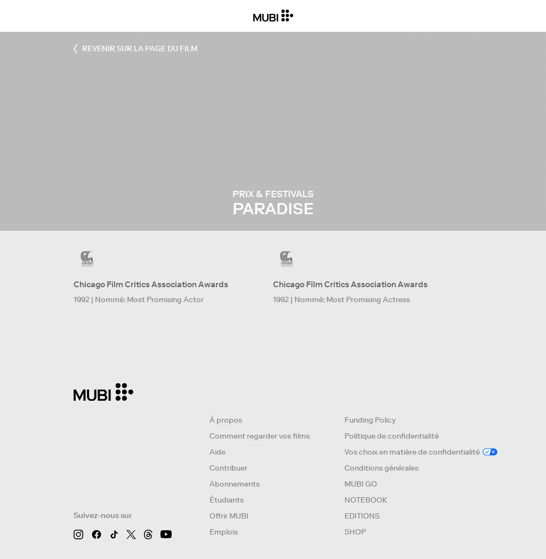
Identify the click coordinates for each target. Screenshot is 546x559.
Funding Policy (370, 420)
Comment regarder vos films (260, 436)
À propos (226, 420)
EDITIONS (362, 516)
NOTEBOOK (365, 500)
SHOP (355, 532)
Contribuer (228, 468)
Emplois (224, 532)
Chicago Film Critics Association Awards (151, 284)
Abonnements (235, 484)
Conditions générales (381, 468)
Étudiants (227, 500)
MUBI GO (360, 484)
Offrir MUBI (229, 516)
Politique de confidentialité (391, 436)
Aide (218, 452)
